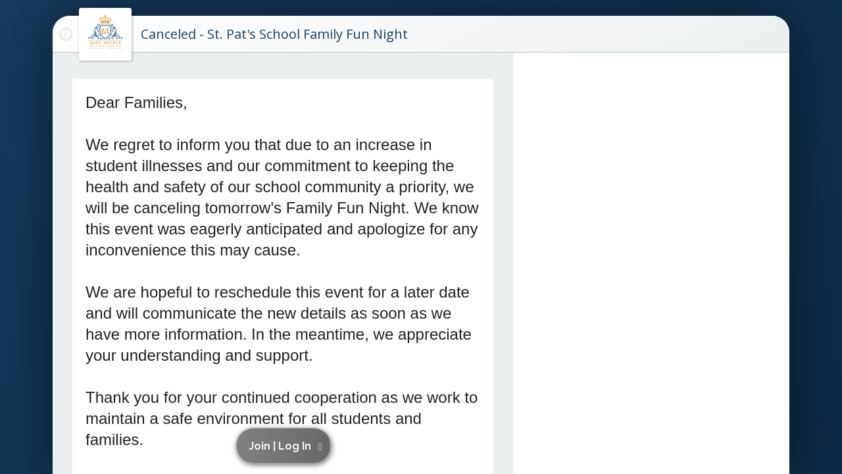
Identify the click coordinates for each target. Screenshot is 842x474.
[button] (285, 446)
